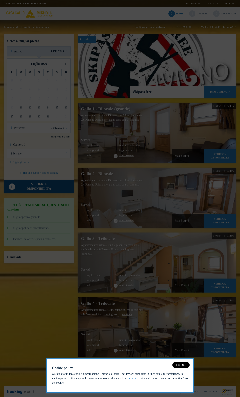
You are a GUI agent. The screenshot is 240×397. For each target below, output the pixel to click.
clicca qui (131, 378)
